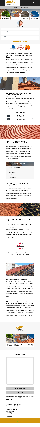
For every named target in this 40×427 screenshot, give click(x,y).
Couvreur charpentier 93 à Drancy (12, 401)
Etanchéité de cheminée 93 (10, 413)
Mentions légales (25, 419)
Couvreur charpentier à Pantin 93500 (12, 405)
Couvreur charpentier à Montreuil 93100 (13, 403)
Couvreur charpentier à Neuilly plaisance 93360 (14, 404)
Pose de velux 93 (9, 416)
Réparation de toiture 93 (10, 412)
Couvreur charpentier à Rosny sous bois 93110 (14, 406)
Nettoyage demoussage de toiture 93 (12, 411)
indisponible (15, 7)
